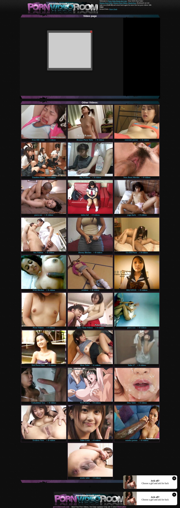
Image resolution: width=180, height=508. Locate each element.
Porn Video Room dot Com (117, 1)
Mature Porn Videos (120, 3)
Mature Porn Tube (106, 3)
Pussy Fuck (113, 9)
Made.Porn (132, 3)
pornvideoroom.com (61, 507)
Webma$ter (121, 507)
